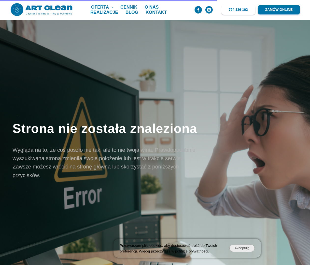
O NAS (152, 7)
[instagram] (209, 10)
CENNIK (128, 7)
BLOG (132, 12)
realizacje (104, 12)
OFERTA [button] (100, 7)
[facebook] (198, 10)
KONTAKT (156, 12)
